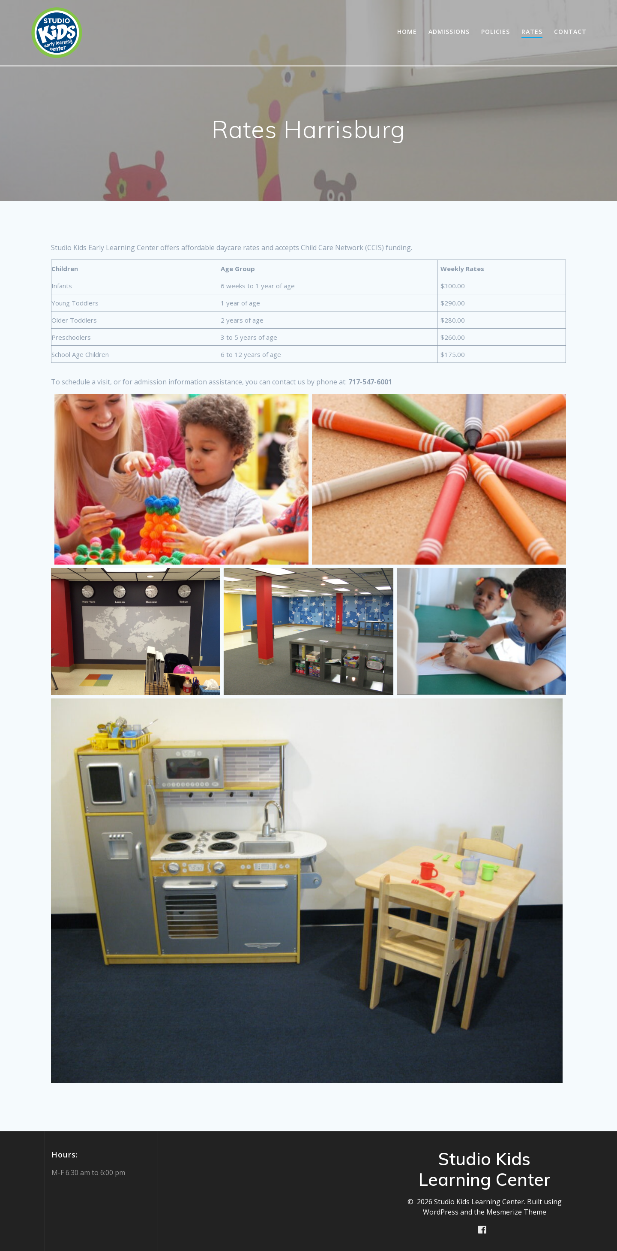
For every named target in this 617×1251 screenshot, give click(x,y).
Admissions (449, 31)
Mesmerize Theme (516, 1212)
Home (407, 31)
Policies (495, 31)
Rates (531, 31)
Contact (570, 31)
